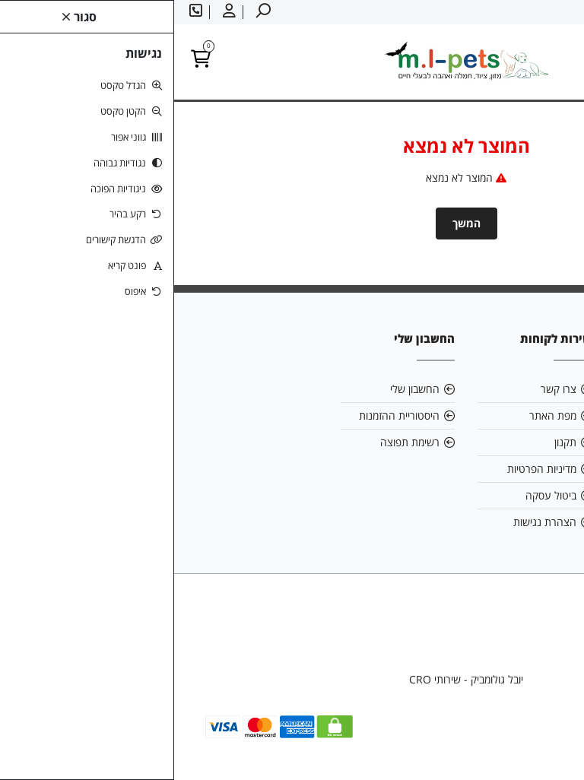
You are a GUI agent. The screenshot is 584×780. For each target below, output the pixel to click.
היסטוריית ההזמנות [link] (225, 415)
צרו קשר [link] (384, 389)
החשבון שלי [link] (240, 389)
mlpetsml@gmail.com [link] (495, 415)
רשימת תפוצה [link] (235, 442)
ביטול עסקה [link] (376, 495)
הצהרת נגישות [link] (370, 522)
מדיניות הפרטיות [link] (367, 468)
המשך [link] (292, 223)
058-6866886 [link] (506, 442)
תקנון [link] (391, 442)
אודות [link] (527, 389)
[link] (550, 746)
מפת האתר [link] (378, 415)
